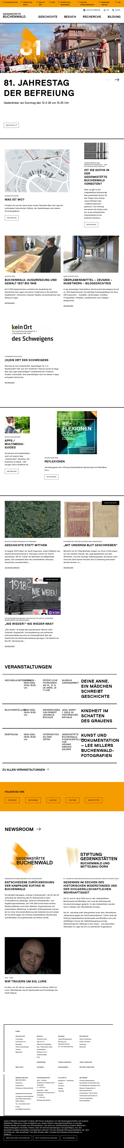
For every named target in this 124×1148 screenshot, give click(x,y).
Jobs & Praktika (85, 1062)
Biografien (19, 1044)
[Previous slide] (108, 80)
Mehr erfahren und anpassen (18, 1138)
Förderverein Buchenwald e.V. (88, 1095)
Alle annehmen (69, 1138)
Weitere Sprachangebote (87, 4)
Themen (18, 1049)
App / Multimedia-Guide (44, 1047)
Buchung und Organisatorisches (64, 1043)
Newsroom (20, 829)
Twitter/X (61, 1086)
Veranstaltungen (42, 1054)
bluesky (53, 800)
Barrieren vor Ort (105, 4)
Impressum (19, 1083)
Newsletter (93, 800)
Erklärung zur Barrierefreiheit (24, 1088)
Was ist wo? (40, 1042)
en (108, 10)
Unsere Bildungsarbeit (65, 1039)
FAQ (119, 2)
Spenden (40, 1067)
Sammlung (82, 1044)
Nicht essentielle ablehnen (46, 1138)
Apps (53, 2)
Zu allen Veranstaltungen (23, 769)
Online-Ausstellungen (22, 1047)
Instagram (33, 800)
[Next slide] (117, 80)
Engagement (63, 1067)
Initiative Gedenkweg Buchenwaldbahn (86, 1099)
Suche (117, 10)
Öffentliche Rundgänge (65, 4)
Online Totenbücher (85, 1039)
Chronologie (19, 1039)
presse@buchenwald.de (23, 1109)
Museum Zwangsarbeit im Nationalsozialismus (87, 1089)
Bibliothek (82, 1047)
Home (18, 1031)
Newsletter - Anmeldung (65, 1080)
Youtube (73, 800)
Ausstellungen (41, 1049)
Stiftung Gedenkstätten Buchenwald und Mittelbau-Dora (89, 1082)
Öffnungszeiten (11, 2)
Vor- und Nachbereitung (65, 1046)
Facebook (12, 800)
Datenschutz (19, 1085)
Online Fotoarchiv (84, 1042)
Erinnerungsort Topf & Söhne (88, 1093)
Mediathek (19, 1052)
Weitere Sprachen (86, 1067)
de (105, 10)
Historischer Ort (21, 1042)
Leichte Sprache (93, 10)
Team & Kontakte (64, 1062)
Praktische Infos (27, 4)
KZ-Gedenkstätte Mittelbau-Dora (89, 1085)
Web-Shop (19, 1067)
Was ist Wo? (42, 4)
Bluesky (60, 1088)
